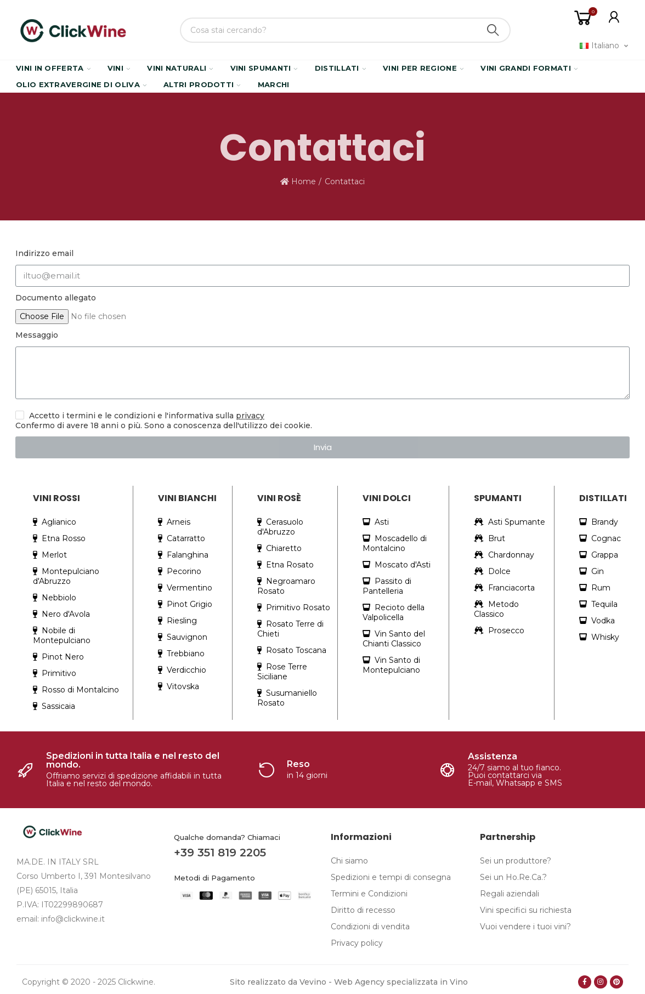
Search (493, 30)
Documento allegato (55, 298)
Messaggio (36, 335)
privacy (250, 416)
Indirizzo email (44, 253)
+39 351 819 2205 (220, 852)
